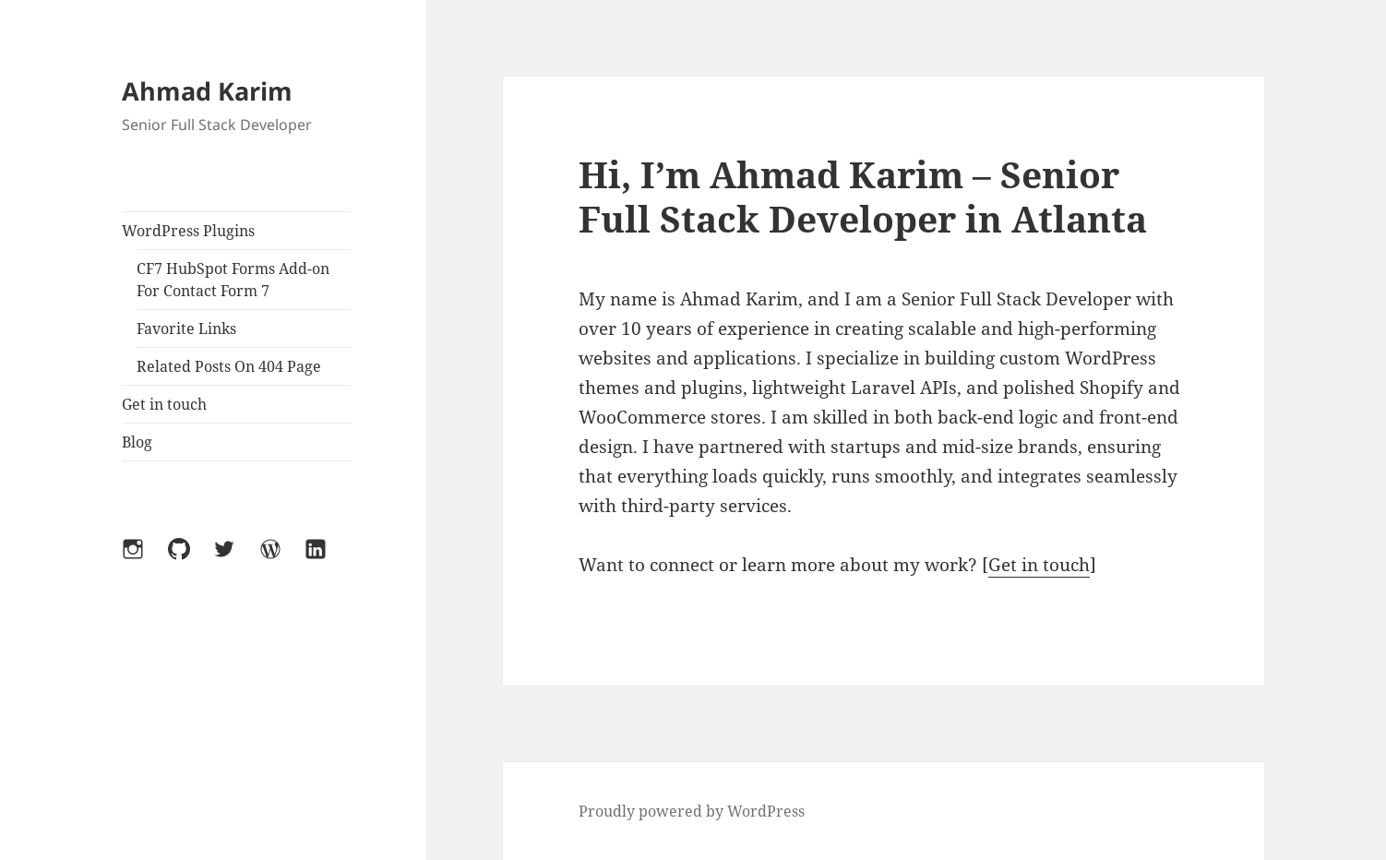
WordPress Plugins (188, 231)
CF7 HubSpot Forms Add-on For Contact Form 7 (233, 279)
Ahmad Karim (207, 91)
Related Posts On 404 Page (229, 366)
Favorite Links (186, 328)
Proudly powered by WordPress (692, 811)
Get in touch (164, 404)
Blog (137, 442)
